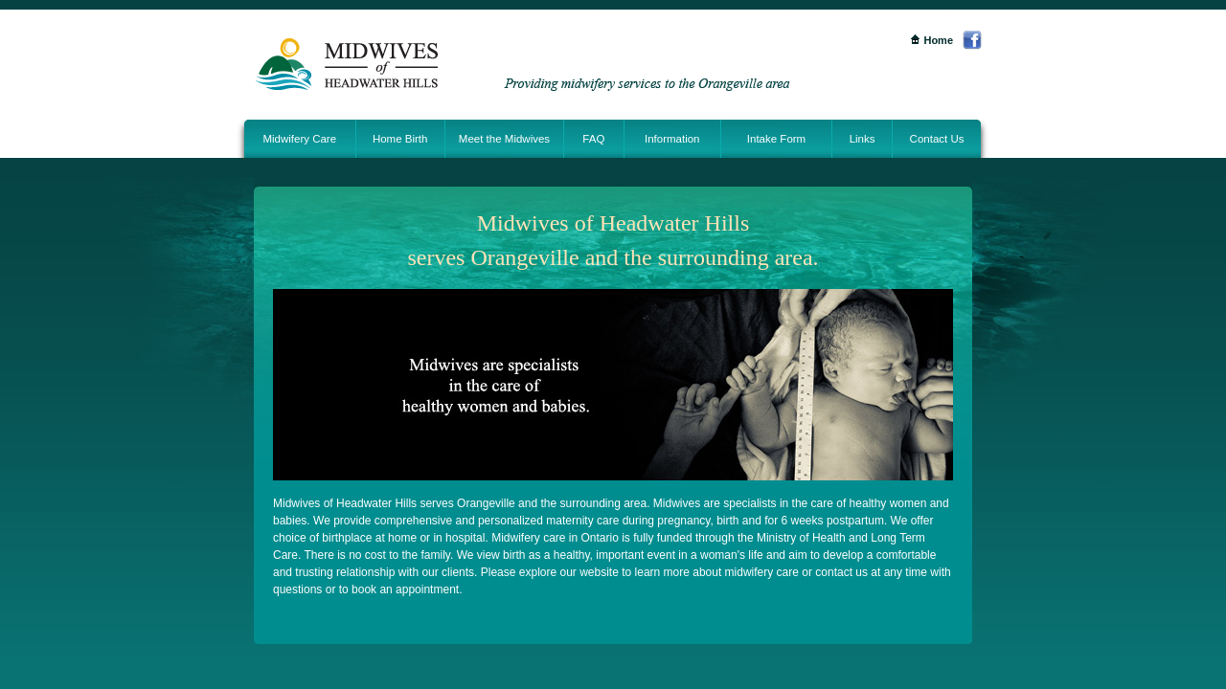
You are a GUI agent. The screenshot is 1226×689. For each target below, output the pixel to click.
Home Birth (400, 138)
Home (931, 40)
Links (862, 138)
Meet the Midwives (504, 138)
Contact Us (937, 138)
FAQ (593, 138)
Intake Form (776, 138)
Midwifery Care (299, 138)
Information (672, 138)
